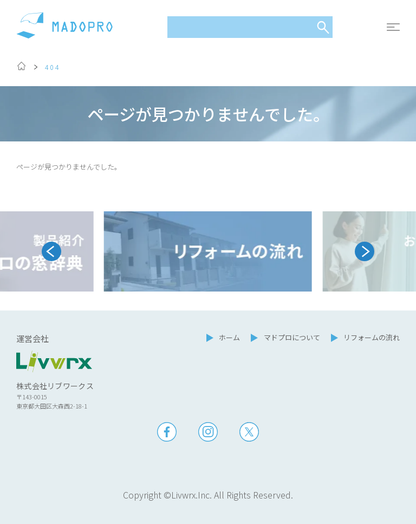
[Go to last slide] (51, 251)
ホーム (229, 337)
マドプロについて (292, 337)
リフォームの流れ (371, 337)
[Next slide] (364, 251)
